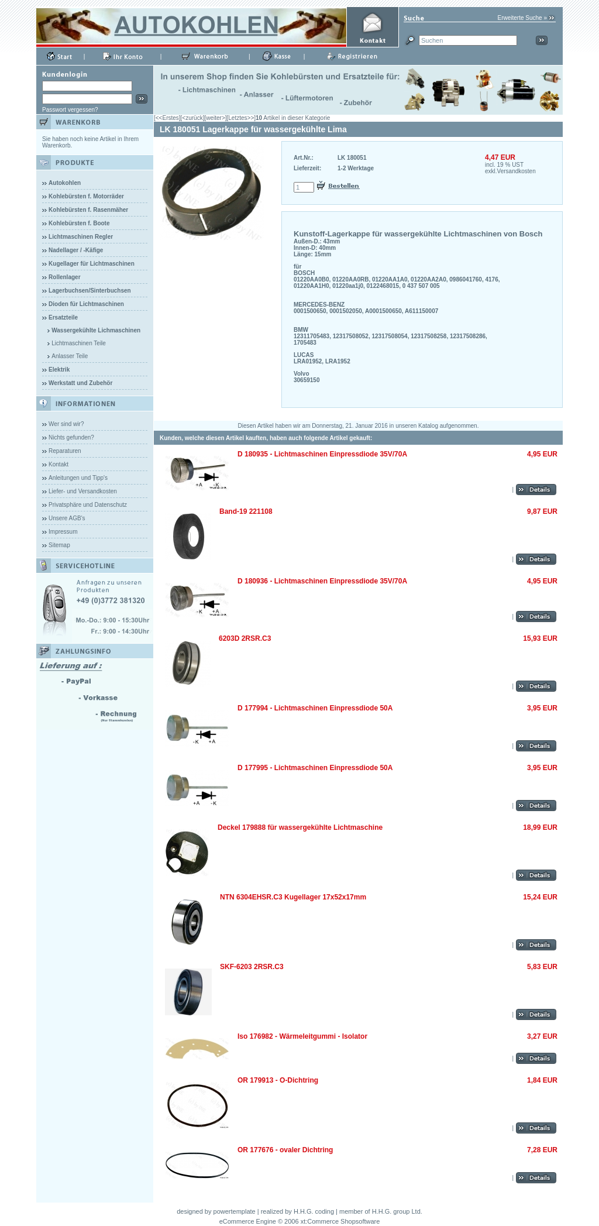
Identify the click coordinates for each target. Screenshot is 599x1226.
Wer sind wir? (66, 424)
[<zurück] (193, 118)
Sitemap (59, 545)
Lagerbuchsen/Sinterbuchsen (90, 290)
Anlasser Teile (69, 356)
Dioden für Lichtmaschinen (86, 304)
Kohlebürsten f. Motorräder (86, 196)
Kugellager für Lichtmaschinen (92, 263)
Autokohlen (65, 183)
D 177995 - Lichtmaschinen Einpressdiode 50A (315, 768)
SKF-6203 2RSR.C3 (252, 967)
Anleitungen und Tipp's (78, 478)
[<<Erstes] (167, 118)
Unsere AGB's (67, 518)
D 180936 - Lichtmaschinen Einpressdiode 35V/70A (322, 581)
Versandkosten (516, 171)
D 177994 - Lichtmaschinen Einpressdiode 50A (315, 708)
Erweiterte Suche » (523, 18)
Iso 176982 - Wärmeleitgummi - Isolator (302, 1036)
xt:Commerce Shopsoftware (340, 1221)
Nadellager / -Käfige (76, 250)
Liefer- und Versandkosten (83, 491)
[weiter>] (215, 118)
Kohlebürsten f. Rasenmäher (88, 210)
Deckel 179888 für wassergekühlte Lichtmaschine (300, 827)
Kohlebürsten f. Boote (79, 223)
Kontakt (58, 464)
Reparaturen (65, 451)
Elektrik (59, 369)
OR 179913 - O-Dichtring (277, 1080)
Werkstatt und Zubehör (80, 383)
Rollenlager (64, 277)
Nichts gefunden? (71, 437)
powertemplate (235, 1211)
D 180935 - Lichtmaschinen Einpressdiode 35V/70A (322, 454)
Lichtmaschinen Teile (78, 343)
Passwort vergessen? (70, 110)
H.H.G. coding (314, 1211)
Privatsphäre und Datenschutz (88, 505)
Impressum (63, 531)
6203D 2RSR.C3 (245, 638)
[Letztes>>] (241, 118)
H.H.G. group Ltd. (397, 1211)
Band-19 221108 (246, 511)
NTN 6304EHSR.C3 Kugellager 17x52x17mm (293, 897)
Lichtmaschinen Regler (81, 236)
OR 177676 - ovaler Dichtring (285, 1150)
